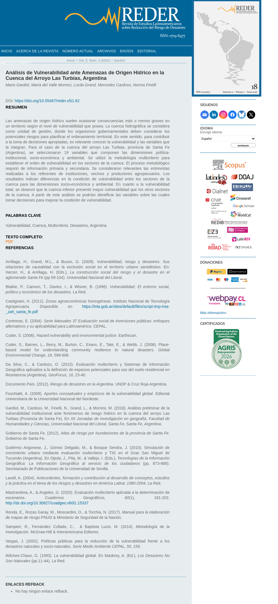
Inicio (6, 51)
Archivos (106, 51)
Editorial (147, 51)
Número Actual (78, 51)
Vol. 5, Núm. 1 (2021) (94, 60)
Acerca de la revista (37, 51)
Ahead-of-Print (16, 63)
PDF (9, 241)
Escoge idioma (211, 132)
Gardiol (119, 60)
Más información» (213, 313)
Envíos (126, 51)
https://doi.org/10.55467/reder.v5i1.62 (47, 101)
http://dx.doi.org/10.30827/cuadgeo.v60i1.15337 (47, 503)
